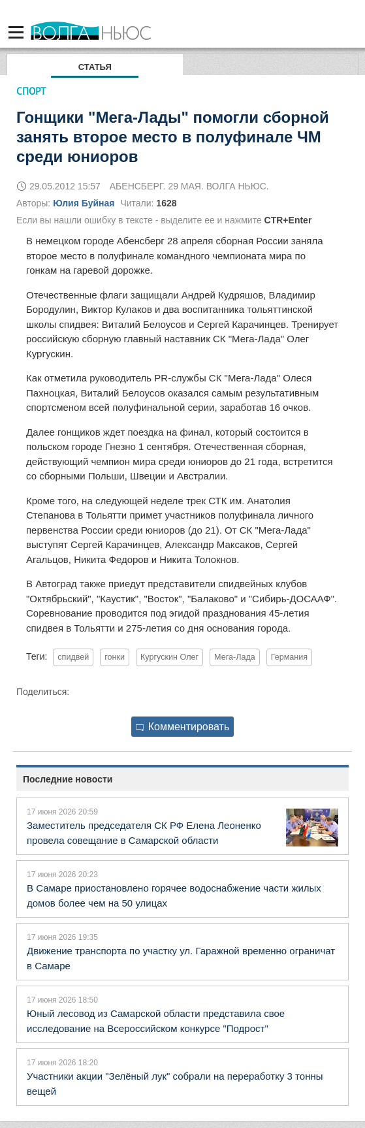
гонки (114, 657)
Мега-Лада (234, 657)
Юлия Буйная (83, 203)
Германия (289, 657)
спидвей (73, 657)
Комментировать (183, 726)
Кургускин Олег (169, 657)
